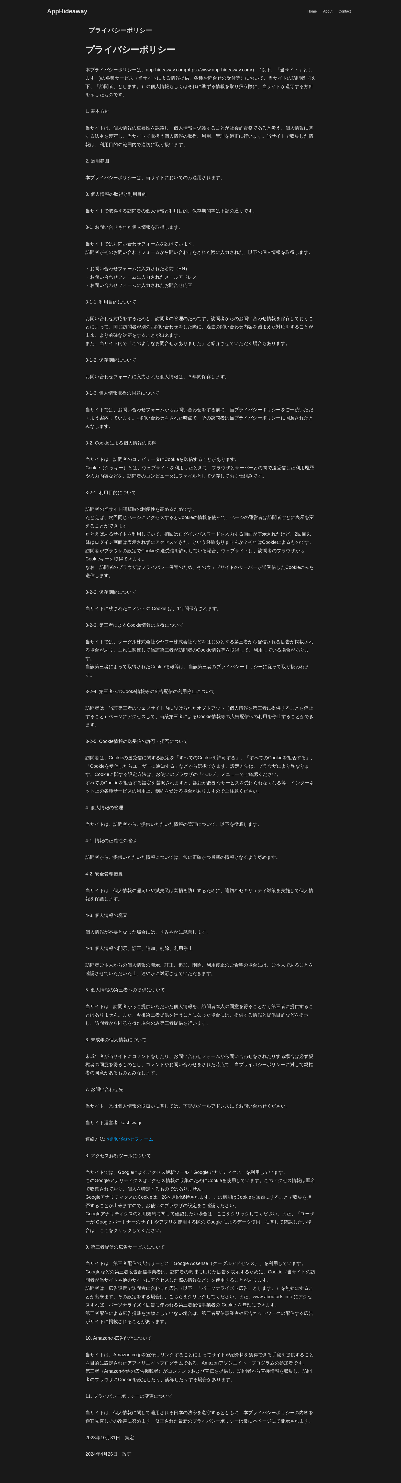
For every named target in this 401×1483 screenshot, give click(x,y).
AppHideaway (67, 11)
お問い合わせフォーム (130, 1139)
